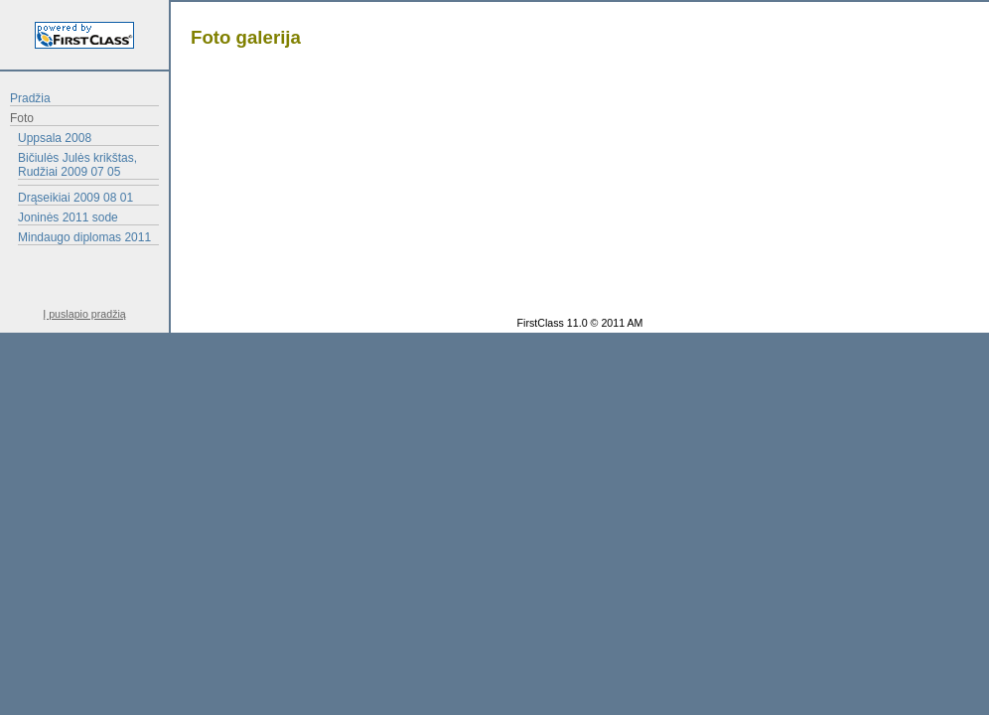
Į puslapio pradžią (84, 314)
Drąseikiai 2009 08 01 (75, 198)
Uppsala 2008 (54, 138)
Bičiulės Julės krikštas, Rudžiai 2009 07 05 (77, 165)
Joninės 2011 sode (68, 217)
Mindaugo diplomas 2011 (84, 237)
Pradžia (30, 98)
